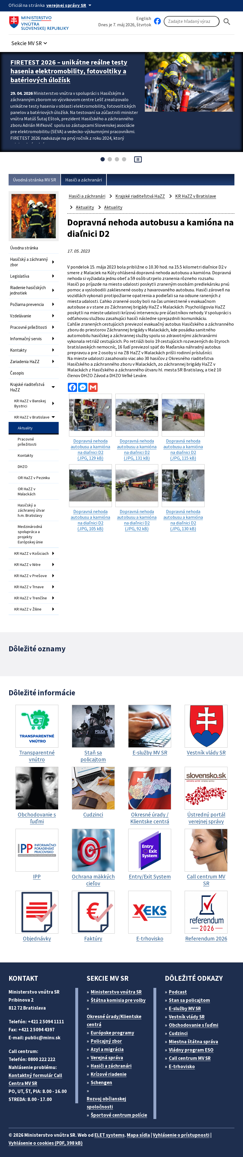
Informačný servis (27, 333)
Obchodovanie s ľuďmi (196, 1020)
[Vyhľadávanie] (192, 21)
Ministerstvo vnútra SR (118, 987)
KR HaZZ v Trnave (31, 580)
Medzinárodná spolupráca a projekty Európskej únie (31, 526)
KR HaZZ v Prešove (32, 569)
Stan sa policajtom (191, 995)
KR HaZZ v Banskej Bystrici (32, 394)
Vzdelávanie (21, 311)
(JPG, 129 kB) (90, 429)
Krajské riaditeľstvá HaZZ (28, 379)
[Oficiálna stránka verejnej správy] (72, 5)
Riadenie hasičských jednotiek (29, 288)
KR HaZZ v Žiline (29, 605)
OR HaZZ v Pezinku (28, 471)
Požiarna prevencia (28, 301)
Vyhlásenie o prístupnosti (192, 1130)
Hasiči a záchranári (89, 179)
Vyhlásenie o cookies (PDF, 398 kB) (49, 1138)
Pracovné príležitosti (29, 322)
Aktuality (25, 422)
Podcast (179, 987)
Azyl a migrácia (109, 1045)
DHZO (23, 458)
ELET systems (115, 1130)
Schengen (103, 1078)
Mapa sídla (147, 1130)
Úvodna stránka (25, 247)
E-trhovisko (183, 1062)
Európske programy (115, 1028)
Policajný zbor (108, 1036)
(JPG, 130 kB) (183, 497)
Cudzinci (180, 1029)
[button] (32, 41)
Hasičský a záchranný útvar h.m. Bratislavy (32, 504)
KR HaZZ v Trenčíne (24, 592)
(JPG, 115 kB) (183, 429)
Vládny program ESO (194, 1045)
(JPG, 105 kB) (90, 497)
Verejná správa (109, 1053)
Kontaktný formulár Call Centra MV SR (36, 1075)
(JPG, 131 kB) (136, 429)
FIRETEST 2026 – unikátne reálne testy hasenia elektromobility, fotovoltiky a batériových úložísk (73, 70)
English (143, 18)
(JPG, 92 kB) (136, 497)
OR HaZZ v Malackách (28, 486)
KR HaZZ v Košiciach (24, 546)
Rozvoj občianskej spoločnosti (108, 1098)
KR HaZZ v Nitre (29, 559)
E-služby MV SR (188, 1004)
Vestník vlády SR (189, 1012)
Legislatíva (20, 274)
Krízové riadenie (110, 1069)
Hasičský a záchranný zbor (31, 261)
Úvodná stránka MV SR (37, 179)
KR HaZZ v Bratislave (24, 409)
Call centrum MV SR (193, 1053)
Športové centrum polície (121, 1110)
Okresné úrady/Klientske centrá (115, 1016)
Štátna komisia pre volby (120, 995)
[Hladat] (227, 21)
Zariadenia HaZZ (26, 355)
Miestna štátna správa (195, 1037)
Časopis (17, 366)
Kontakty (18, 344)
